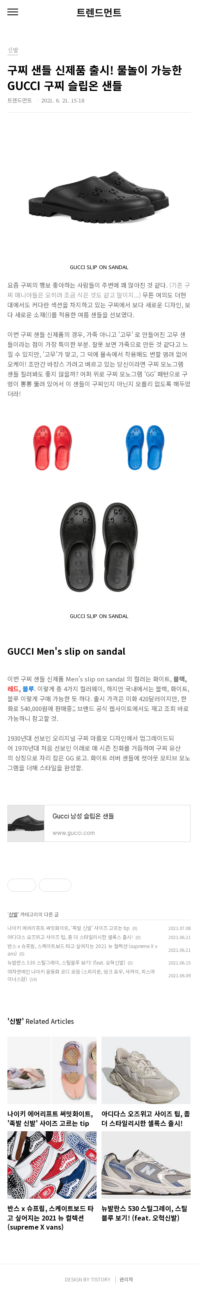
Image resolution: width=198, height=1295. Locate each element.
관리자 (126, 1279)
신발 (13, 914)
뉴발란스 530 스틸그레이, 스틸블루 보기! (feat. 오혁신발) (66, 962)
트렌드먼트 (99, 12)
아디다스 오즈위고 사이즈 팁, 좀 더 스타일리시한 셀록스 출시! (70, 936)
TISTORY (101, 1279)
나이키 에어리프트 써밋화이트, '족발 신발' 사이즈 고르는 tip (68, 927)
